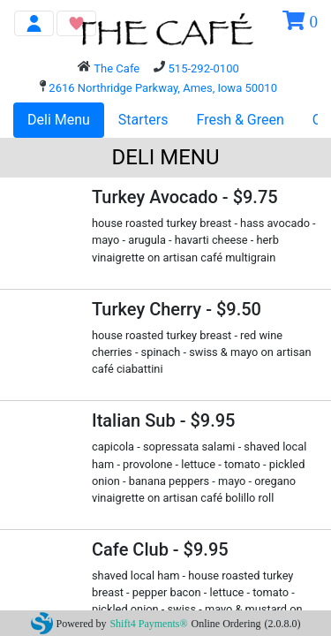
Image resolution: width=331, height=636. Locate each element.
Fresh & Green (240, 119)
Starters (143, 119)
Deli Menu (58, 119)
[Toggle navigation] (34, 23)
